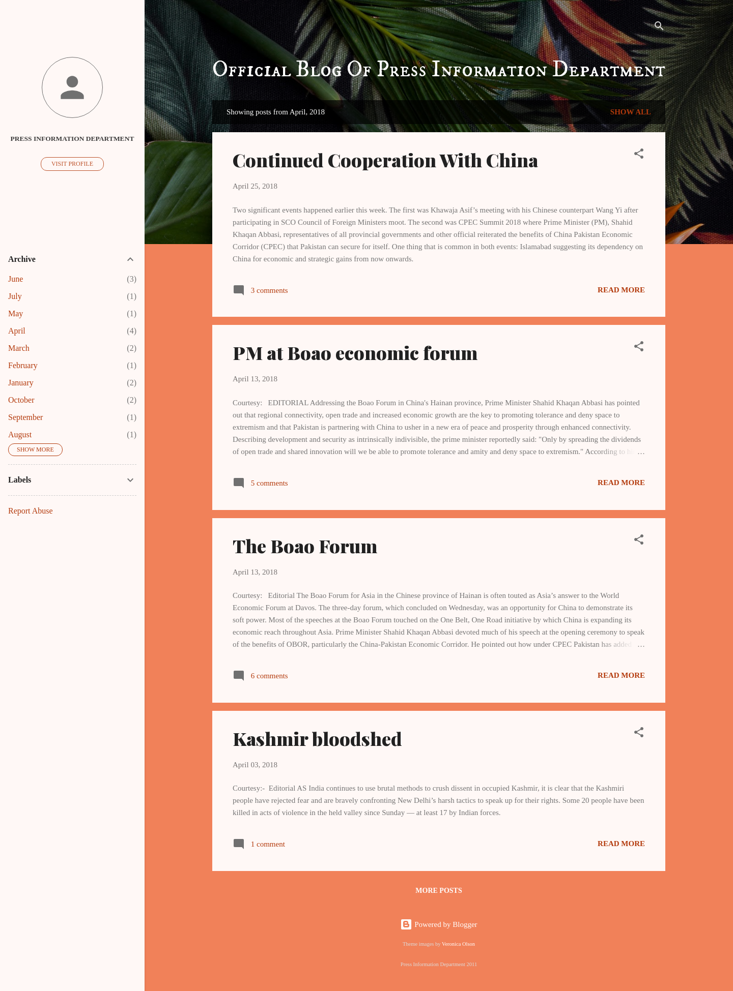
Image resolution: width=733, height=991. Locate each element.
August (20, 434)
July (15, 296)
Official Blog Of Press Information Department (438, 70)
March (19, 348)
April (16, 330)
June (15, 279)
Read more (621, 290)
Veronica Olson (458, 944)
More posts (438, 890)
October (21, 400)
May (15, 313)
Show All (630, 112)
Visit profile (72, 163)
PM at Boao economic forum (355, 352)
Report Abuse (30, 510)
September (25, 417)
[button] (639, 155)
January (21, 382)
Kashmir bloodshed (317, 738)
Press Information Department (72, 138)
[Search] (659, 27)
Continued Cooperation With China (385, 159)
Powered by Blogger (438, 924)
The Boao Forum (305, 545)
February (23, 365)
